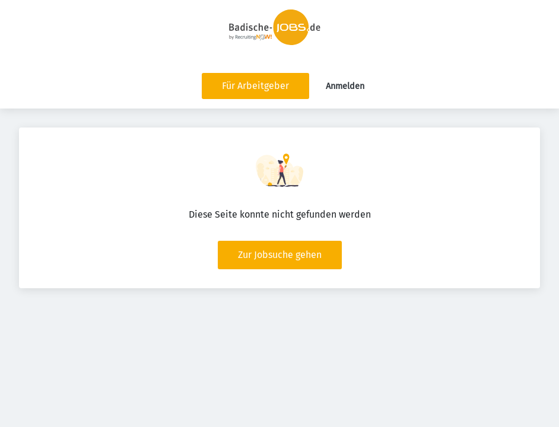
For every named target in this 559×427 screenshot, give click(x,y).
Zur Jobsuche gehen (280, 254)
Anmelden (345, 86)
